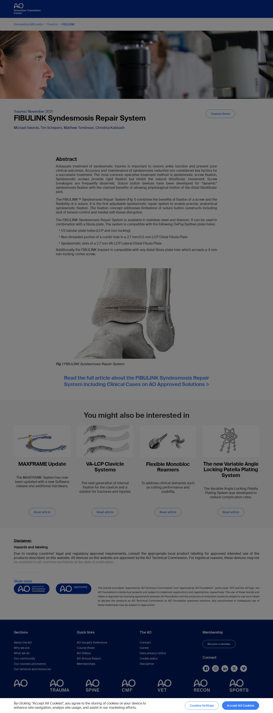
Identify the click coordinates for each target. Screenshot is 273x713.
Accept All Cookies (240, 705)
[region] (136, 705)
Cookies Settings (202, 705)
